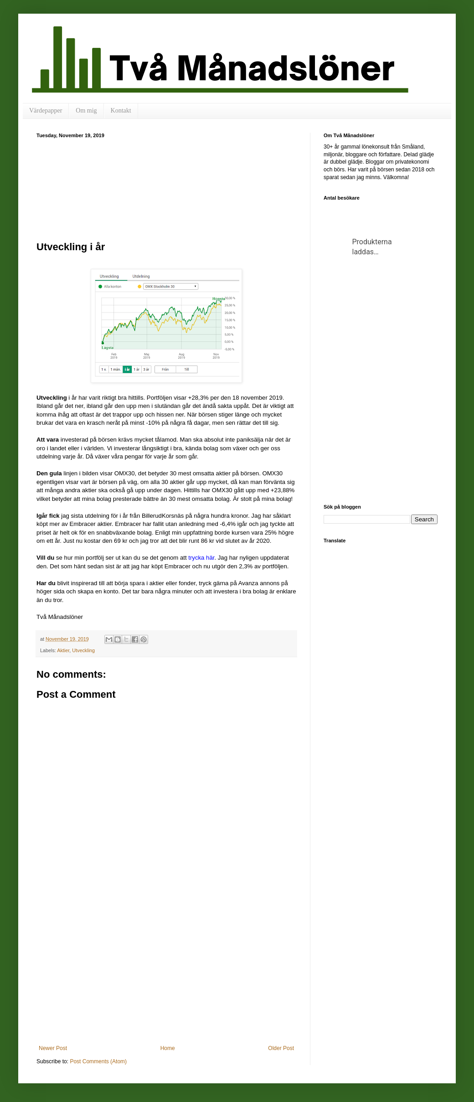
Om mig (86, 110)
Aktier (63, 650)
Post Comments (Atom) (98, 1061)
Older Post (281, 1048)
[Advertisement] (166, 188)
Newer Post (53, 1048)
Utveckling (83, 650)
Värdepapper (45, 110)
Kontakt (121, 110)
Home (167, 1048)
